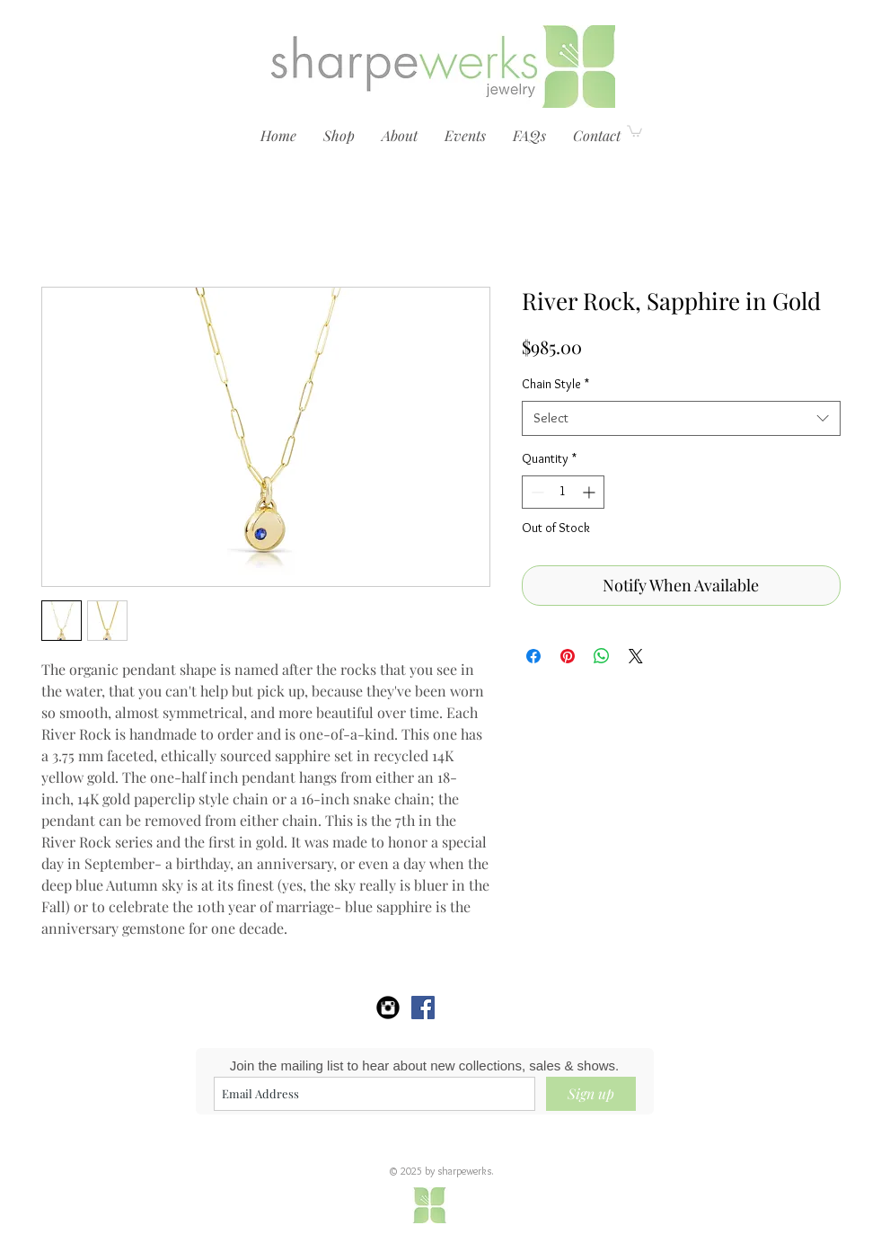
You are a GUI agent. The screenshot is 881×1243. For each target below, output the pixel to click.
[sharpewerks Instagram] (388, 1007)
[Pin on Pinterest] (567, 656)
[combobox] (681, 418)
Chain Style (555, 384)
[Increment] (590, 492)
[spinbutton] (563, 492)
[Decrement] (535, 492)
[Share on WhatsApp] (601, 656)
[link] (634, 130)
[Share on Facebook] (533, 656)
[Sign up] (591, 1094)
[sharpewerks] (423, 1007)
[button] (339, 136)
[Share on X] (636, 656)
